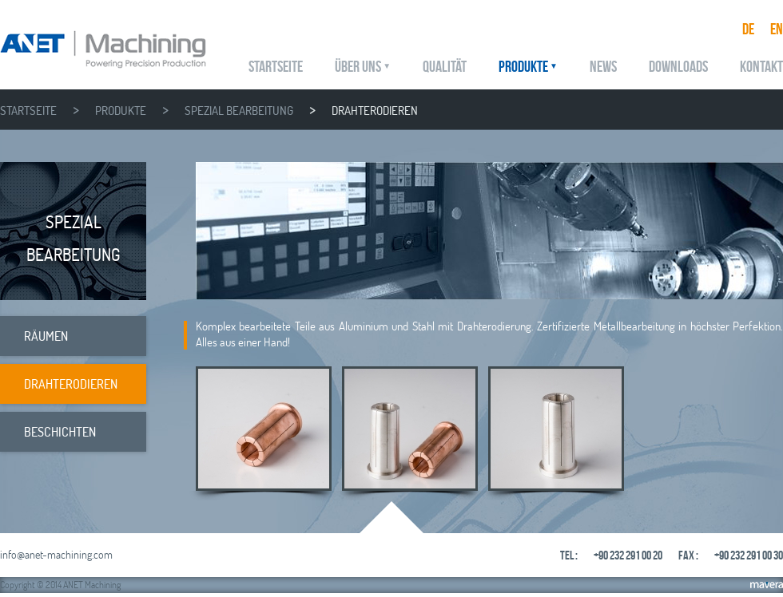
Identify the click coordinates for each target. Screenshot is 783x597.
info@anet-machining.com (56, 555)
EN (776, 29)
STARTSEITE (275, 66)
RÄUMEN (46, 336)
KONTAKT (761, 66)
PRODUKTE (523, 66)
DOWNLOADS (678, 66)
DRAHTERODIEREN (375, 110)
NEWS (603, 66)
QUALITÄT (445, 66)
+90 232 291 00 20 (628, 555)
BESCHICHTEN (60, 432)
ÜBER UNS (358, 66)
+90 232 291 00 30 (748, 555)
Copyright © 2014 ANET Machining (60, 585)
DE (748, 29)
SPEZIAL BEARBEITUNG (239, 110)
